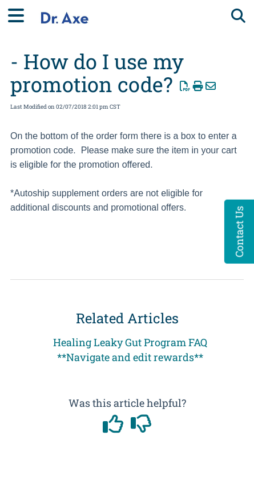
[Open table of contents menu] (20, 13)
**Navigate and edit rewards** (130, 357)
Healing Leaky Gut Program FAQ (130, 342)
